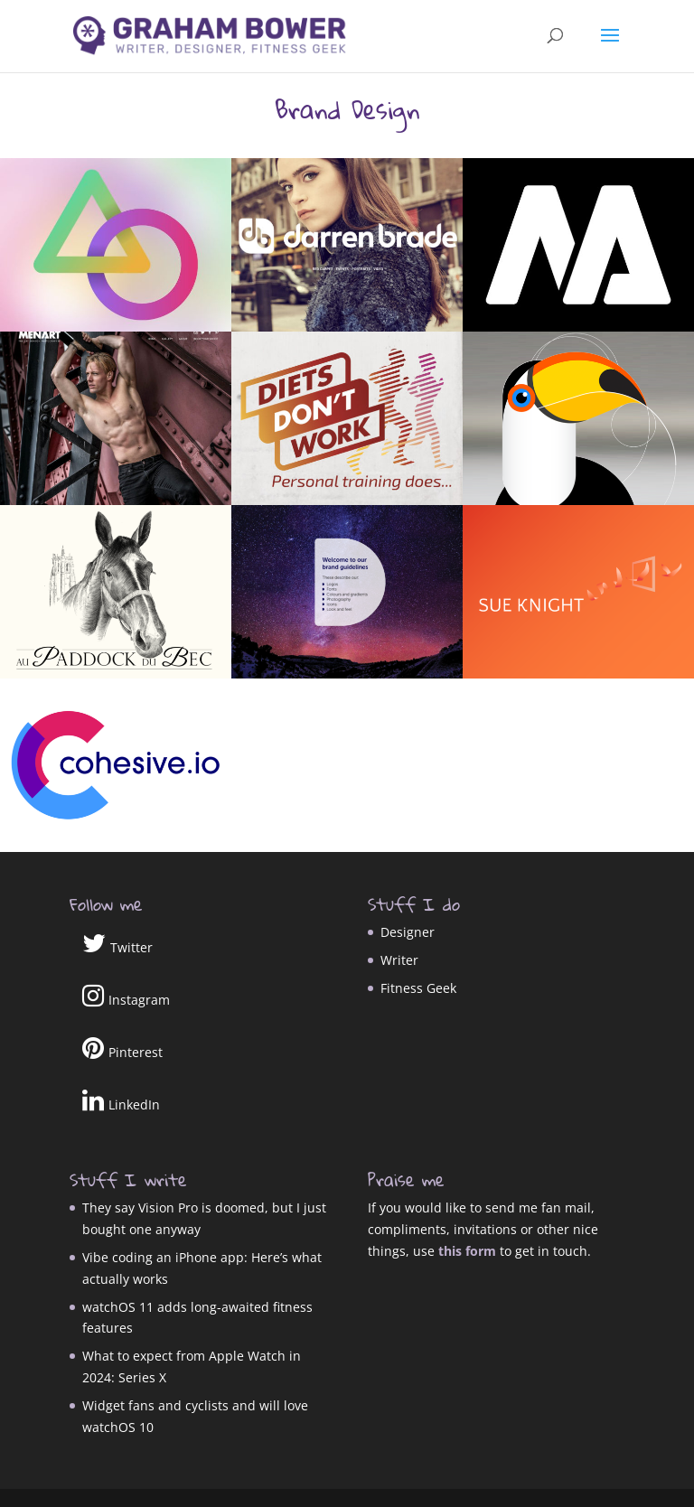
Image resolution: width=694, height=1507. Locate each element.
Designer (407, 932)
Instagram (126, 995)
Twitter (117, 943)
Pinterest (122, 1048)
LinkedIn (121, 1100)
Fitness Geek (418, 988)
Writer (399, 960)
